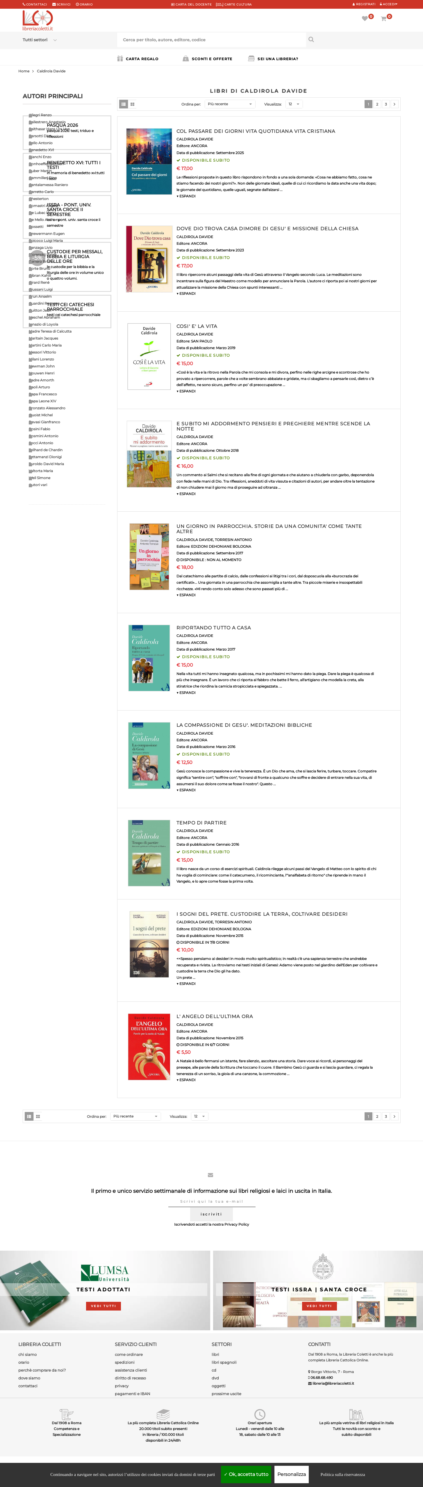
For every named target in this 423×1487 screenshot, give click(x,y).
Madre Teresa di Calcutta (50, 331)
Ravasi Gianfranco (44, 422)
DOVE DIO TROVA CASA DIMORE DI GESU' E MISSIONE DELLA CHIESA (267, 228)
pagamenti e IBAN (132, 1393)
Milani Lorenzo (41, 359)
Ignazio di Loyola (43, 324)
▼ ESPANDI (186, 196)
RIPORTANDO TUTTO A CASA (213, 628)
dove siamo (29, 1378)
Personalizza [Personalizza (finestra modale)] (291, 1474)
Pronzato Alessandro (47, 408)
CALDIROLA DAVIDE (194, 139)
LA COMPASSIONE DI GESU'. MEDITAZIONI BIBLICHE (244, 725)
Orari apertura (260, 1423)
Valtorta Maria (41, 471)
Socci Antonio (41, 443)
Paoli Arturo (39, 387)
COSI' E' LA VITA (196, 326)
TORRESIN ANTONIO (233, 540)
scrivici (64, 4)
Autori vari (38, 485)
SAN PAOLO (201, 341)
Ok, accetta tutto (246, 1474)
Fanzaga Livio (41, 247)
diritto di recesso (130, 1378)
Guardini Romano (44, 303)
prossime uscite (226, 1393)
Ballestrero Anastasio (47, 122)
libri (215, 1354)
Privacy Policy (236, 1224)
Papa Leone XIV (42, 401)
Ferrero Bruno (41, 261)
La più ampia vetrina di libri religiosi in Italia (356, 1423)
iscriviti (211, 1214)
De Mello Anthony (44, 219)
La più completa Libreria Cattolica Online (163, 1423)
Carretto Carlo (41, 192)
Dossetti (36, 226)
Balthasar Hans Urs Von (49, 129)
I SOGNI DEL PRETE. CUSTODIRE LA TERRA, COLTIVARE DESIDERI (262, 914)
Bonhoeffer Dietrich (46, 164)
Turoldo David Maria (46, 464)
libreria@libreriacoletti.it (333, 1383)
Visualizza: (273, 104)
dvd (215, 1378)
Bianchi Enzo (40, 157)
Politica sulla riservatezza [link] (342, 1474)
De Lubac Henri (42, 212)
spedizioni (125, 1362)
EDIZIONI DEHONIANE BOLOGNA (221, 546)
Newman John (42, 366)
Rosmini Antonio (43, 436)
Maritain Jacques (43, 338)
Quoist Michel (41, 415)
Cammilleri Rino (43, 178)
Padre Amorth (41, 380)
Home (23, 71)
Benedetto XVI (41, 150)
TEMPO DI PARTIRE (201, 823)
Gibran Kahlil (40, 275)
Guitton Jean (40, 310)
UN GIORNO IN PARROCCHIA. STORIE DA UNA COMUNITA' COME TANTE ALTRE (269, 529)
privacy (121, 1386)
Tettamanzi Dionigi (45, 457)
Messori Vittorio (42, 352)
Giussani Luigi (41, 289)
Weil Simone (39, 478)
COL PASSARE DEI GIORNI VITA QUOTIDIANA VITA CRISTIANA (255, 131)
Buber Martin (40, 171)
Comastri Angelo (43, 205)
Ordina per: (191, 104)
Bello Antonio (41, 143)
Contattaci (36, 4)
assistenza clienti (131, 1370)
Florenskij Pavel (42, 254)
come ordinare (129, 1354)
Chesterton (39, 199)
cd (214, 1370)
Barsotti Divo (40, 136)
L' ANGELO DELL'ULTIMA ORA (214, 1016)
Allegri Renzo (40, 115)
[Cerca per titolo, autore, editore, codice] (353, 39)
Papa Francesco (43, 394)
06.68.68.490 (321, 1377)
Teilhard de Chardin (46, 450)
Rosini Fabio (39, 429)
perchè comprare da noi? (42, 1370)
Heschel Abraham (44, 317)
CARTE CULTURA (234, 4)
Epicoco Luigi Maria (46, 240)
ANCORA (199, 146)
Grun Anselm (40, 296)
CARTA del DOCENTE (191, 4)
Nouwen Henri (41, 373)
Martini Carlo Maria (45, 345)
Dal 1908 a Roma (66, 1423)
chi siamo (27, 1354)
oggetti (219, 1386)
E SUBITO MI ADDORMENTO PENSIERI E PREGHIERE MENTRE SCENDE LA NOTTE (273, 426)
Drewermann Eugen (47, 233)
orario (86, 4)
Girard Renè (39, 282)
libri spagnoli (224, 1362)
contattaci (28, 1386)
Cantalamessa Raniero (48, 185)
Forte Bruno (39, 268)
